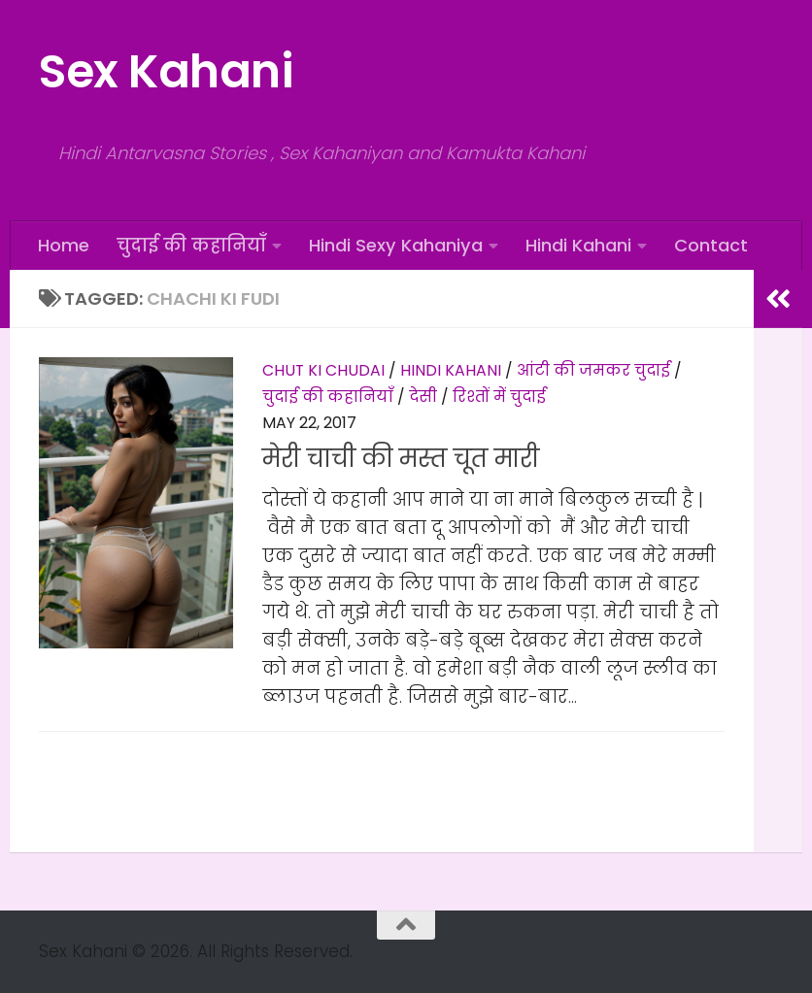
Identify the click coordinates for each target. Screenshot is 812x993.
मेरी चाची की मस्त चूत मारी (400, 459)
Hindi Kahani (578, 245)
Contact (711, 245)
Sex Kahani (165, 71)
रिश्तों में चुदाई (499, 396)
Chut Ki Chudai (323, 370)
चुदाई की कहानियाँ (191, 245)
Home (63, 245)
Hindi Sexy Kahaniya (396, 245)
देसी (423, 396)
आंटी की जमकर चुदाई (593, 370)
